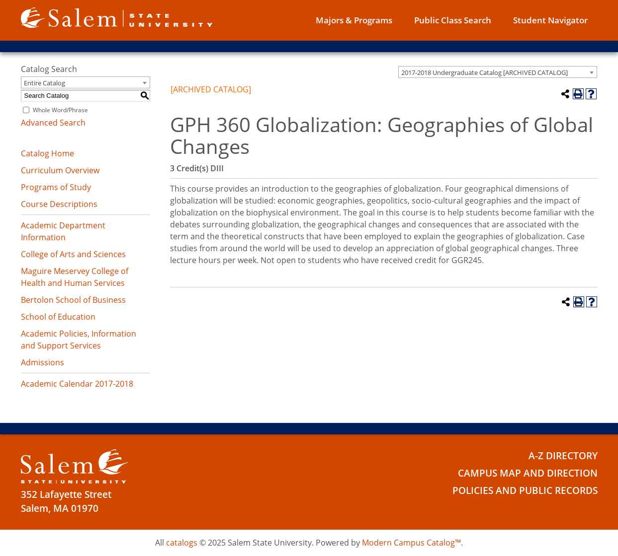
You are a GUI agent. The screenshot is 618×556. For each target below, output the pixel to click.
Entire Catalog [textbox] (44, 82)
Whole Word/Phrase (60, 110)
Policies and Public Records (525, 490)
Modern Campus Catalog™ (411, 542)
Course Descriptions (59, 204)
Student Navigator (550, 20)
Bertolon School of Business (73, 299)
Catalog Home (47, 153)
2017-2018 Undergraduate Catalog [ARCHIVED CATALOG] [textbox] (484, 72)
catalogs (181, 542)
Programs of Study (56, 187)
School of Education (58, 316)
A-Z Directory (563, 455)
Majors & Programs (354, 20)
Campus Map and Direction (528, 473)
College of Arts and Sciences (73, 254)
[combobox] (497, 72)
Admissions (42, 362)
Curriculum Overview (60, 170)
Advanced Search (53, 122)
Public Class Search (452, 20)
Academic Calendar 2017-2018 (77, 383)
